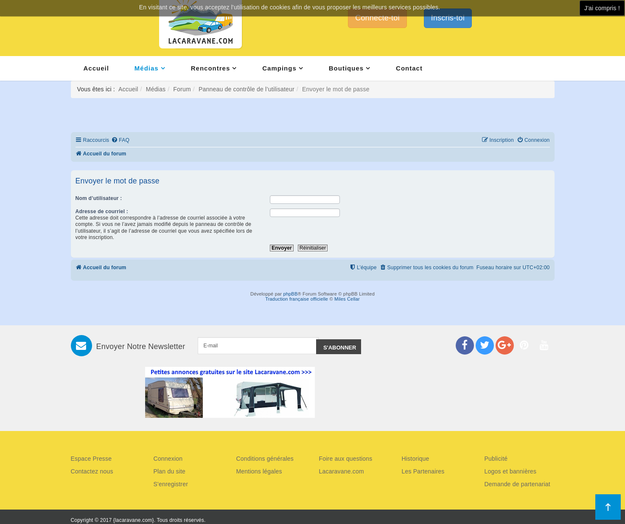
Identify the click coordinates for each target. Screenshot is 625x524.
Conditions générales (265, 458)
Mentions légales (259, 471)
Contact (409, 68)
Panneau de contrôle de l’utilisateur (246, 89)
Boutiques (346, 68)
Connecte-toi (377, 18)
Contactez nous (92, 471)
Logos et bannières (511, 471)
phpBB (290, 293)
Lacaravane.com (341, 471)
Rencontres (210, 68)
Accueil (96, 68)
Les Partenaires (423, 471)
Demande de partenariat (517, 484)
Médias (147, 68)
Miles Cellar (347, 298)
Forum (182, 89)
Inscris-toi (448, 18)
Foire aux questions (346, 458)
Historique (415, 458)
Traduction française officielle (296, 298)
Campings (279, 68)
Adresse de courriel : (102, 211)
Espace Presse (91, 458)
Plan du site (170, 471)
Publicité (496, 458)
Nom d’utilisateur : (99, 198)
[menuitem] (120, 140)
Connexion (168, 458)
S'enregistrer (171, 484)
